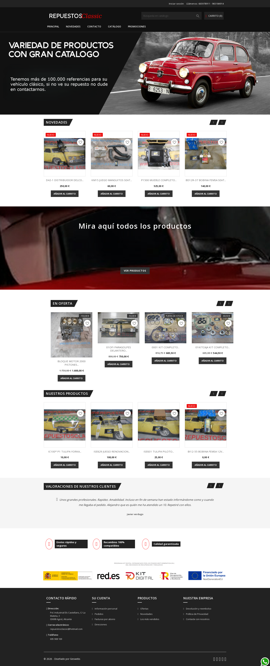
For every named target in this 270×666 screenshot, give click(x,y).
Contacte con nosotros (197, 619)
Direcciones (100, 624)
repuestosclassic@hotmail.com (66, 629)
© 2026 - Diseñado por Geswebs (62, 658)
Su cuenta (101, 598)
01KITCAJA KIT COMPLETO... (212, 347)
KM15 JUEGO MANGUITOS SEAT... (111, 180)
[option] (135, 73)
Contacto (94, 26)
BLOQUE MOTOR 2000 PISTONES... (72, 362)
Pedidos (98, 614)
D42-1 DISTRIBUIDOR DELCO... (65, 180)
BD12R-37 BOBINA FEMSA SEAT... (206, 180)
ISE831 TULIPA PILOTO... (159, 451)
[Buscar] (171, 16)
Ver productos (135, 270)
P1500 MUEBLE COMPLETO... (158, 180)
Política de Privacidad (196, 614)
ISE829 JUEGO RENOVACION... (112, 451)
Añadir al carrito (65, 193)
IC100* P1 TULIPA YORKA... (64, 451)
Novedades (73, 26)
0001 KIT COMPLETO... (165, 347)
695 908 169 (56, 638)
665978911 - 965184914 (211, 3)
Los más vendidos (149, 619)
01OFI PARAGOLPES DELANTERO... (118, 348)
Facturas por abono (104, 619)
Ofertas (144, 608)
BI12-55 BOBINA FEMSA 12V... (206, 451)
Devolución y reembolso (198, 608)
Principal (53, 26)
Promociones (137, 26)
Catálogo (114, 26)
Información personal (105, 608)
